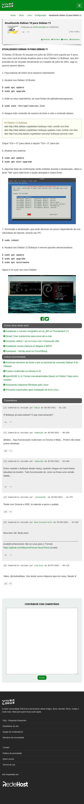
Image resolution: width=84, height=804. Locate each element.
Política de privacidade (12, 753)
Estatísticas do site (11, 726)
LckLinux (38, 566)
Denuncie (45, 39)
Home (13, 15)
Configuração (40, 15)
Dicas (21, 15)
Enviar (42, 678)
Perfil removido (39, 27)
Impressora (75, 39)
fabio (37, 408)
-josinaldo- (40, 497)
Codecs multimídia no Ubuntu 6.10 (22, 371)
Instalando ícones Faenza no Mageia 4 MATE (27, 346)
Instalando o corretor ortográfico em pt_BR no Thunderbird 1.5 (36, 331)
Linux (29, 15)
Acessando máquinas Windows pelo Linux (25, 384)
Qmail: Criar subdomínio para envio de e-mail (27, 336)
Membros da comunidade (13, 737)
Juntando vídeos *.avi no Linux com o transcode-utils (31, 341)
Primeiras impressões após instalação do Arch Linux (31, 390)
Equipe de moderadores (13, 732)
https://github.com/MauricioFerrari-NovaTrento (26, 547)
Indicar (64, 39)
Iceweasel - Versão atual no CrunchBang (25, 351)
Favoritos (55, 39)
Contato (6, 747)
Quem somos (8, 759)
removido (38, 433)
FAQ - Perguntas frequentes (14, 720)
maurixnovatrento (43, 522)
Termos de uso (9, 765)
